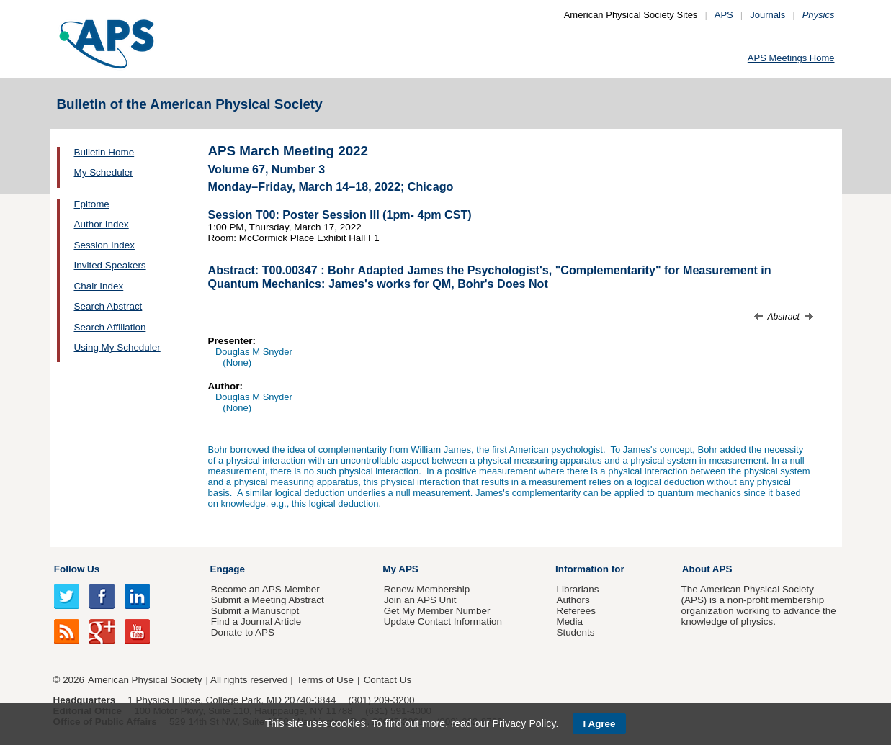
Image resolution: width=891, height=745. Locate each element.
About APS (707, 569)
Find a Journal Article (256, 621)
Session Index (104, 245)
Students (575, 632)
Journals (767, 14)
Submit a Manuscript (255, 610)
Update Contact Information (443, 621)
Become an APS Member (265, 589)
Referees (576, 610)
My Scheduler (103, 172)
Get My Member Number (437, 610)
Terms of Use (325, 679)
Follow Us (76, 569)
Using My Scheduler (117, 347)
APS (724, 14)
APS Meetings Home (791, 58)
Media (569, 621)
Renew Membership (427, 589)
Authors (572, 600)
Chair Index (99, 286)
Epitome (91, 204)
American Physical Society (145, 679)
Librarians (577, 589)
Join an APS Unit (420, 600)
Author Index (101, 224)
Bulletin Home (104, 152)
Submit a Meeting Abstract (267, 600)
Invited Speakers (110, 265)
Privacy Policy (523, 723)
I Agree (599, 723)
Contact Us (387, 679)
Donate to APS (242, 632)
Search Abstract (108, 306)
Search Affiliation (110, 327)
